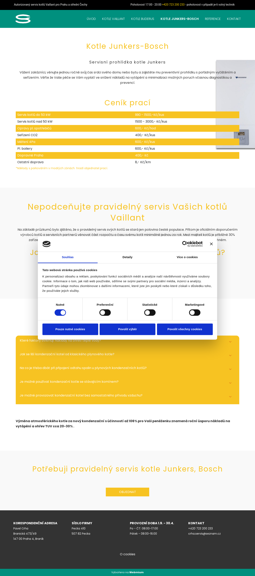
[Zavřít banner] (211, 244)
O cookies (127, 554)
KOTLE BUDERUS (142, 19)
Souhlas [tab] (68, 257)
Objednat (127, 492)
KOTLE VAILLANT (113, 19)
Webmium (136, 572)
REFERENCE (213, 19)
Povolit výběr (127, 329)
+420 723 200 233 (173, 4)
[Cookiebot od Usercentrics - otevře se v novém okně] (185, 244)
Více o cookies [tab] (187, 257)
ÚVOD (91, 19)
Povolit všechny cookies (184, 329)
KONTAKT (234, 19)
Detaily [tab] (127, 257)
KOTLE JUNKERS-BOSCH (180, 19)
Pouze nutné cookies (70, 329)
